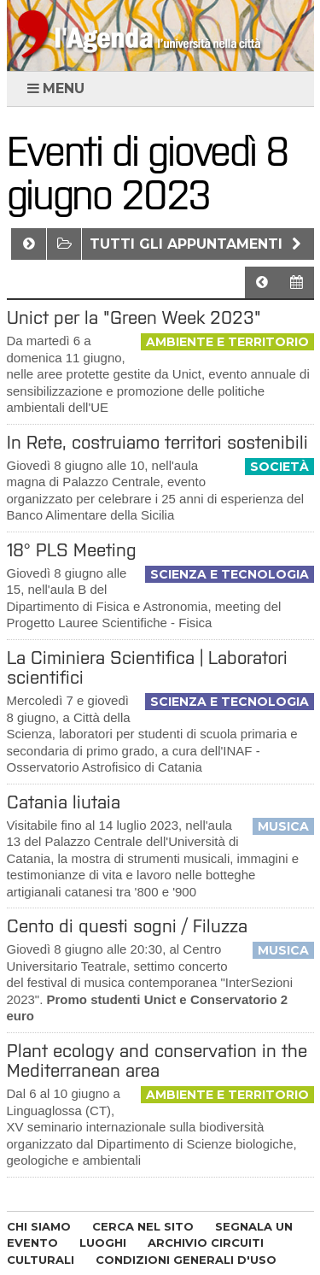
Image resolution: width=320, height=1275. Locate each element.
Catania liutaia (63, 802)
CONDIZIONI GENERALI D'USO (186, 1259)
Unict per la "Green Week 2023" (134, 317)
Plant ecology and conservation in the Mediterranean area (157, 1060)
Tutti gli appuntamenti (197, 244)
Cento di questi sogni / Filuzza (127, 926)
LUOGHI (102, 1242)
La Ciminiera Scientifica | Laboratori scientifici (147, 667)
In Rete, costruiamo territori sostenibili (157, 442)
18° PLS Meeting (72, 550)
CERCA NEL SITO (143, 1226)
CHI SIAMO (39, 1226)
